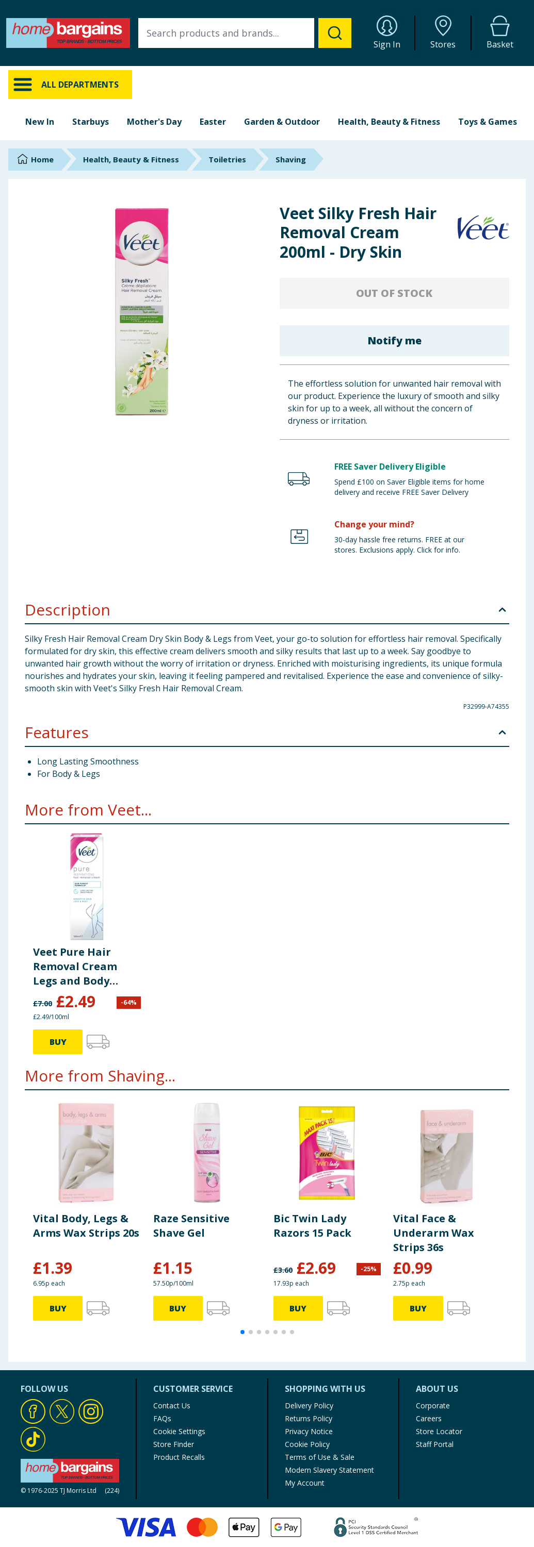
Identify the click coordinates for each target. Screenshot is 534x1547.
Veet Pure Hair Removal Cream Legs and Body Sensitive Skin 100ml (75, 966)
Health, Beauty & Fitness (389, 121)
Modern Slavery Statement (329, 1470)
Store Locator (439, 1431)
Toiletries (227, 159)
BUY (58, 1041)
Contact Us (171, 1405)
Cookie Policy (307, 1444)
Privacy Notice (309, 1431)
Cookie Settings (179, 1431)
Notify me (394, 340)
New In (39, 121)
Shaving (291, 159)
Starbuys (90, 121)
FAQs (162, 1418)
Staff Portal (435, 1444)
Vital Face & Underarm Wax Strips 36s (433, 1232)
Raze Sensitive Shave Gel (191, 1225)
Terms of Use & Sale (319, 1457)
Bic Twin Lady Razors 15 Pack (312, 1225)
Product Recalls (179, 1457)
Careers (429, 1418)
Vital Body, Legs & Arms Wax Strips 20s (86, 1225)
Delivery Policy (309, 1405)
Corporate (433, 1405)
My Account (305, 1483)
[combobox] (244, 33)
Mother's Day (154, 121)
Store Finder (173, 1444)
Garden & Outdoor (282, 121)
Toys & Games (487, 121)
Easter (213, 121)
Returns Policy (308, 1418)
